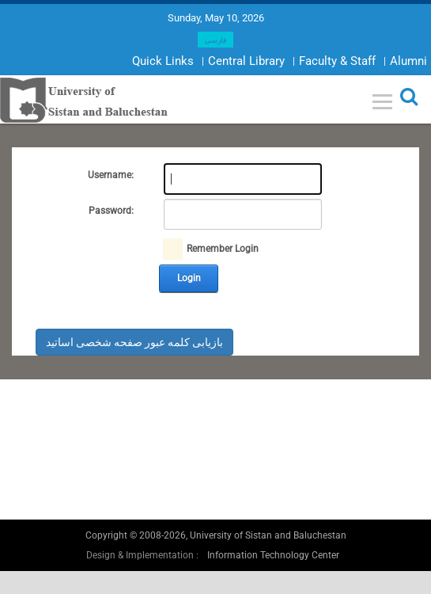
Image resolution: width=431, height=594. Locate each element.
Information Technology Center (273, 555)
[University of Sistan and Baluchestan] (84, 99)
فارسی (215, 40)
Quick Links (163, 61)
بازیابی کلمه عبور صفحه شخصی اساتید (134, 342)
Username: (111, 175)
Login (189, 278)
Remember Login (223, 248)
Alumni (408, 61)
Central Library (246, 61)
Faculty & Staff (337, 61)
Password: (111, 210)
